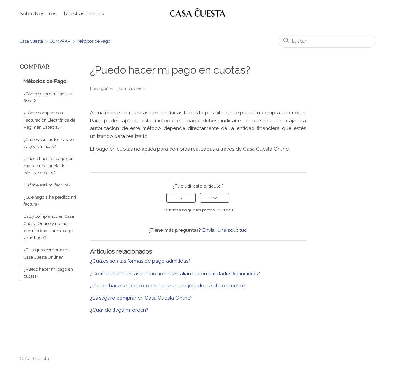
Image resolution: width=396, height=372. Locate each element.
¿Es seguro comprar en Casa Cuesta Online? (46, 253)
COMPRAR (60, 41)
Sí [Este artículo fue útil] (181, 198)
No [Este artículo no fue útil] (214, 198)
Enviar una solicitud (224, 230)
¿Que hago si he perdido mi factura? (50, 201)
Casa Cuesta (31, 41)
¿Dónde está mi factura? (47, 185)
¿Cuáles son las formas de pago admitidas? (49, 143)
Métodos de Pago (93, 41)
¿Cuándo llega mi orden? (119, 310)
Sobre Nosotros (38, 14)
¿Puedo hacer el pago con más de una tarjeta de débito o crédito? (49, 165)
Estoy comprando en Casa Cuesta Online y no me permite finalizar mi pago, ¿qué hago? (49, 227)
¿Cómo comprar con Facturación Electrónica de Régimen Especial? (49, 120)
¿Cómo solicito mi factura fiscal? (48, 97)
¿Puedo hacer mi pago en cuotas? (48, 273)
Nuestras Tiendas (84, 14)
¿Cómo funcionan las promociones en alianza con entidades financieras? (175, 273)
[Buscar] (327, 41)
